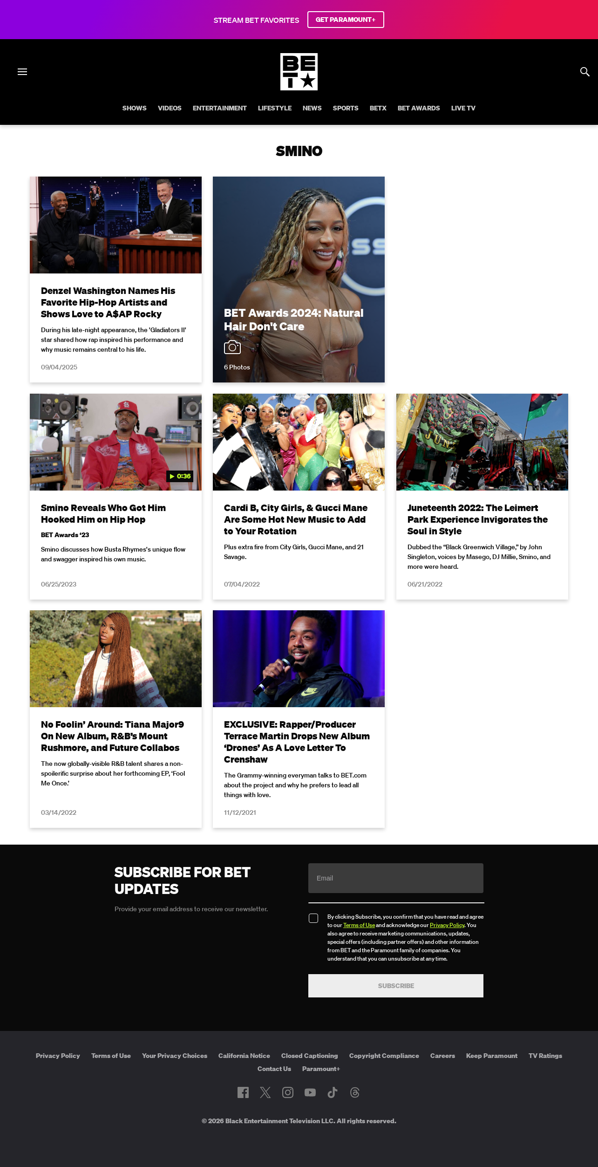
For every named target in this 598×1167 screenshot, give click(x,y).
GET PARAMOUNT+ (346, 19)
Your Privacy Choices (174, 1055)
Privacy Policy (447, 925)
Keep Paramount (491, 1055)
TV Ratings (545, 1055)
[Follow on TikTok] (332, 1092)
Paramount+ (321, 1069)
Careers (442, 1055)
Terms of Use (359, 925)
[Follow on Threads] (354, 1092)
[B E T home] (299, 87)
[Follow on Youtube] (310, 1092)
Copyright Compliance (384, 1055)
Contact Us (274, 1069)
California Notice (244, 1055)
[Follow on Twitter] (265, 1092)
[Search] (585, 71)
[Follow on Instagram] (287, 1092)
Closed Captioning (309, 1055)
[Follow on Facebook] (243, 1092)
